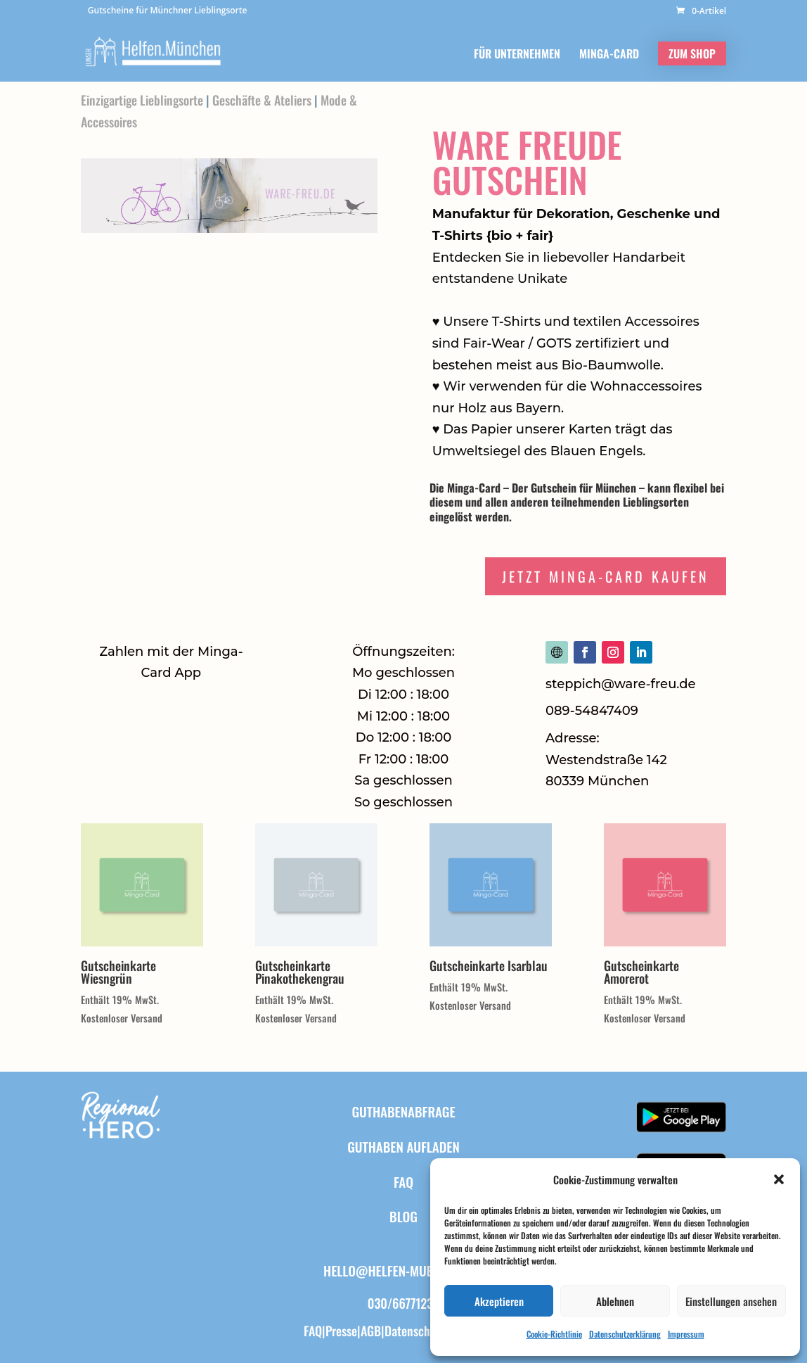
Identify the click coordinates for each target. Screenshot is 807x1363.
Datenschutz (415, 1330)
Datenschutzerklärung (625, 1334)
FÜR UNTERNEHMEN (517, 55)
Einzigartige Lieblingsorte (142, 100)
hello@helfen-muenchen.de (403, 1270)
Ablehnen (615, 1301)
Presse (341, 1330)
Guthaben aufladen (403, 1146)
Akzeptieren (499, 1301)
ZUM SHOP (692, 53)
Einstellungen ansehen (731, 1301)
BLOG (403, 1216)
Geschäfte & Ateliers (261, 100)
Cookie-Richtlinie (554, 1334)
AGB (371, 1330)
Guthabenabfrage (403, 1111)
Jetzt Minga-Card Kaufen (605, 576)
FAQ (403, 1181)
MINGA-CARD (609, 55)
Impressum (686, 1334)
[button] (779, 1179)
